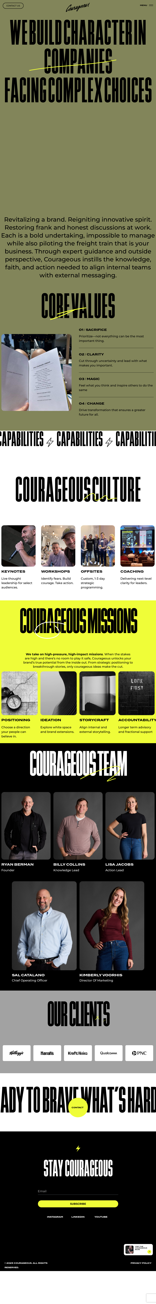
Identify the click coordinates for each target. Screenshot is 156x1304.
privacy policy (141, 1263)
